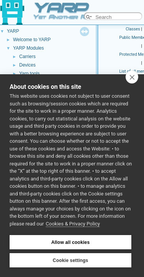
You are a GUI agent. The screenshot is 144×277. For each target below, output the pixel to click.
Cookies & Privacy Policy (73, 224)
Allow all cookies (70, 242)
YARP (13, 31)
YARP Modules (28, 48)
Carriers (27, 56)
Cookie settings (70, 260)
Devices (27, 65)
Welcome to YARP (32, 39)
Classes (133, 29)
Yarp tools (29, 73)
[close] (132, 76)
